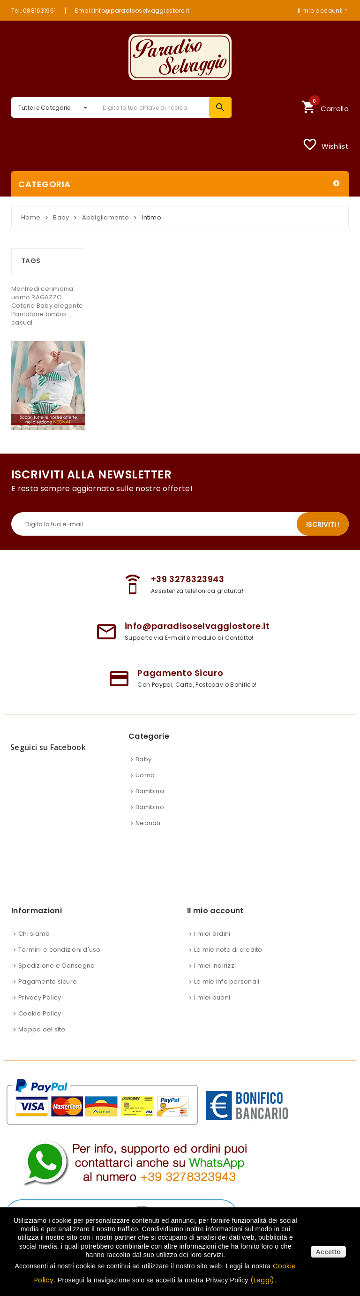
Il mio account (320, 10)
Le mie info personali (226, 981)
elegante (68, 305)
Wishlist (325, 144)
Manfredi (26, 288)
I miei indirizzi (215, 965)
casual (22, 322)
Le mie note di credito (228, 949)
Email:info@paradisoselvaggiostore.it (132, 10)
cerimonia (57, 288)
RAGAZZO (46, 297)
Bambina (149, 791)
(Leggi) (262, 1280)
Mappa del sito (42, 1029)
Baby (45, 305)
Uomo (145, 775)
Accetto (328, 1252)
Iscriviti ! (322, 524)
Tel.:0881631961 (33, 10)
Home (30, 217)
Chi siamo (34, 933)
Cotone (24, 305)
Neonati (147, 823)
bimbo (55, 314)
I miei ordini (212, 933)
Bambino (149, 807)
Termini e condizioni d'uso (59, 949)
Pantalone (28, 314)
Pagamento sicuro (47, 981)
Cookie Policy (39, 1013)
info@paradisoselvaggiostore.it (197, 626)
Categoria (44, 184)
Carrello (325, 105)
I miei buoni (212, 997)
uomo (21, 297)
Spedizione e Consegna (56, 965)
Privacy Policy (39, 997)
